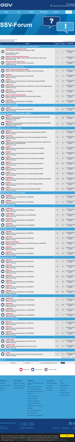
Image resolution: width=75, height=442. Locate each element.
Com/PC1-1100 (10, 345)
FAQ (18, 12)
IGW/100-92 (9, 136)
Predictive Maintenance (33, 401)
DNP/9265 (9, 247)
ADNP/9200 (9, 308)
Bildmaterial (50, 388)
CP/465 (8, 353)
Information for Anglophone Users (16, 49)
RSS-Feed (49, 390)
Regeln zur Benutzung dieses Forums (17, 56)
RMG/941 (8, 115)
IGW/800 (8, 147)
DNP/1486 (9, 265)
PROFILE (56, 12)
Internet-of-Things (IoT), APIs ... (13, 67)
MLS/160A (9, 74)
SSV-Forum (63, 388)
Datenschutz (65, 428)
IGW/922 (8, 162)
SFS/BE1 (8, 79)
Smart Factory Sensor (19, 385)
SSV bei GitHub (64, 395)
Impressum (56, 428)
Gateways (2, 383)
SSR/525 (8, 108)
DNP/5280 (9, 280)
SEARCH (31, 12)
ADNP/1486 (9, 298)
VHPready (9, 90)
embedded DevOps (19, 388)
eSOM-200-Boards (7, 206)
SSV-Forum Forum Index (7, 41)
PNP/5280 (8, 332)
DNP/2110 (9, 270)
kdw (15, 54)
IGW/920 (8, 157)
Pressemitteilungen (52, 383)
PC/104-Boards (6, 350)
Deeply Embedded (5, 385)
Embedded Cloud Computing (35, 415)
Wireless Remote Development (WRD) (17, 69)
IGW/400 (8, 140)
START (6, 12)
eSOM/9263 (9, 224)
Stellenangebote (64, 385)
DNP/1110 (9, 260)
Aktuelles (50, 380)
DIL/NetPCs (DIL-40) (8, 229)
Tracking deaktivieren (20, 440)
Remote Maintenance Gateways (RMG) (15, 113)
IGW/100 (8, 131)
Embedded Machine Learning (35, 391)
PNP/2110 (8, 326)
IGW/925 (8, 167)
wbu (12, 54)
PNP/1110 (8, 321)
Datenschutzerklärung (60, 440)
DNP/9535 (9, 252)
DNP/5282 (9, 232)
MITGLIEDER (43, 12)
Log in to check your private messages (63, 6)
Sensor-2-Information (33, 396)
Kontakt (62, 383)
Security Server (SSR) (9, 105)
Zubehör (2, 390)
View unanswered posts (69, 41)
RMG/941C (9, 121)
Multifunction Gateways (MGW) (12, 193)
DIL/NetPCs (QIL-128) (8, 296)
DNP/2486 (9, 275)
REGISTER (71, 4)
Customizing (18, 380)
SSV (61, 380)
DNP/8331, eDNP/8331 (12, 242)
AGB (73, 428)
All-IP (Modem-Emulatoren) (34, 389)
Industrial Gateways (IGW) (10, 128)
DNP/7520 (9, 237)
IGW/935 (8, 172)
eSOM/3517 (9, 218)
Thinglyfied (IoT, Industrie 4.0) (35, 406)
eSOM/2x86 (9, 208)
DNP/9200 (9, 290)
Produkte (3, 380)
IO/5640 (8, 187)
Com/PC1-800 (10, 340)
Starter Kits (3, 388)
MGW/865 (8, 195)
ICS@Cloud (9, 85)
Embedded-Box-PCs (8, 337)
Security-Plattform (32, 413)
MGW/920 (8, 200)
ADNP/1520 (9, 303)
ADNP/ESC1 (9, 313)
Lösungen (30, 380)
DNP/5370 (9, 285)
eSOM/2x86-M (10, 213)
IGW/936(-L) (9, 177)
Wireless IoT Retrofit (19, 383)
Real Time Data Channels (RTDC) (16, 95)
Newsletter (49, 385)
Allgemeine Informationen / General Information (19, 46)
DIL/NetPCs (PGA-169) (9, 319)
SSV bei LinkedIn (65, 392)
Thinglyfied (9, 100)
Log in (68, 12)
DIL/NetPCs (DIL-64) (8, 257)
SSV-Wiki (62, 390)
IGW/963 (8, 182)
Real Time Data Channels (34, 410)
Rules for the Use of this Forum (15, 61)
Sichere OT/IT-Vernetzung (34, 386)
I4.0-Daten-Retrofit (32, 398)
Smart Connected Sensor (34, 403)
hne (69, 109)
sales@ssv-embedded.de (26, 428)
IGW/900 (8, 152)
